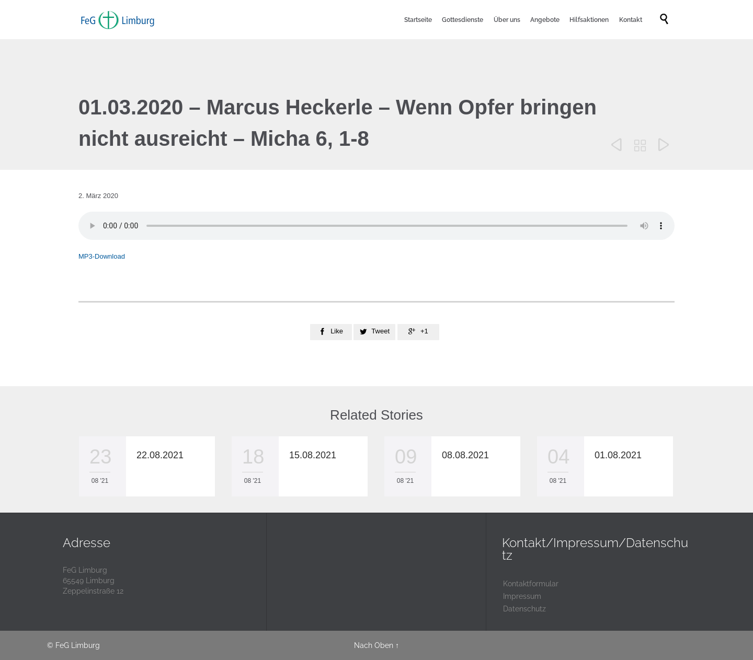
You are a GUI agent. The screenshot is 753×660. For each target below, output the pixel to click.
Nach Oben (373, 645)
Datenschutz (524, 609)
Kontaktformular (530, 584)
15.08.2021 (312, 455)
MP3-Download (101, 256)
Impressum (522, 596)
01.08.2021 (618, 455)
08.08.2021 (465, 455)
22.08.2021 (160, 455)
